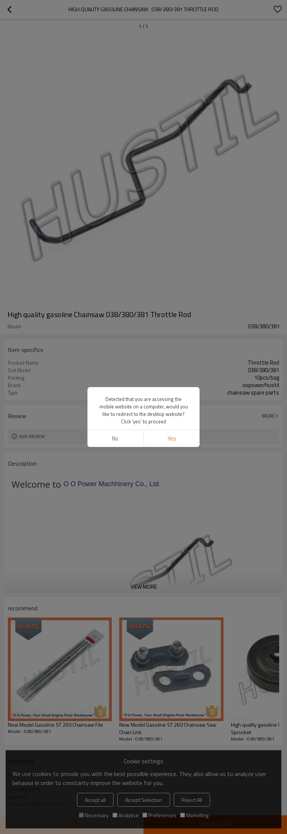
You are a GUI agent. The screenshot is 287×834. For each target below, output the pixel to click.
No (115, 438)
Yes (171, 438)
